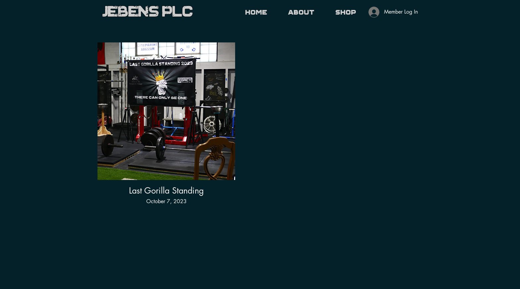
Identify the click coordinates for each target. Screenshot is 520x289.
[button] (301, 12)
